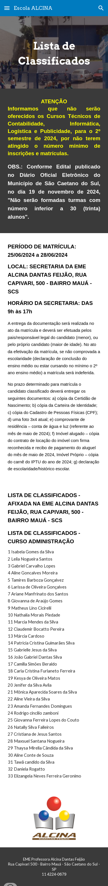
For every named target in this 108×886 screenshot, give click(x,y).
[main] (54, 52)
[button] (7, 8)
